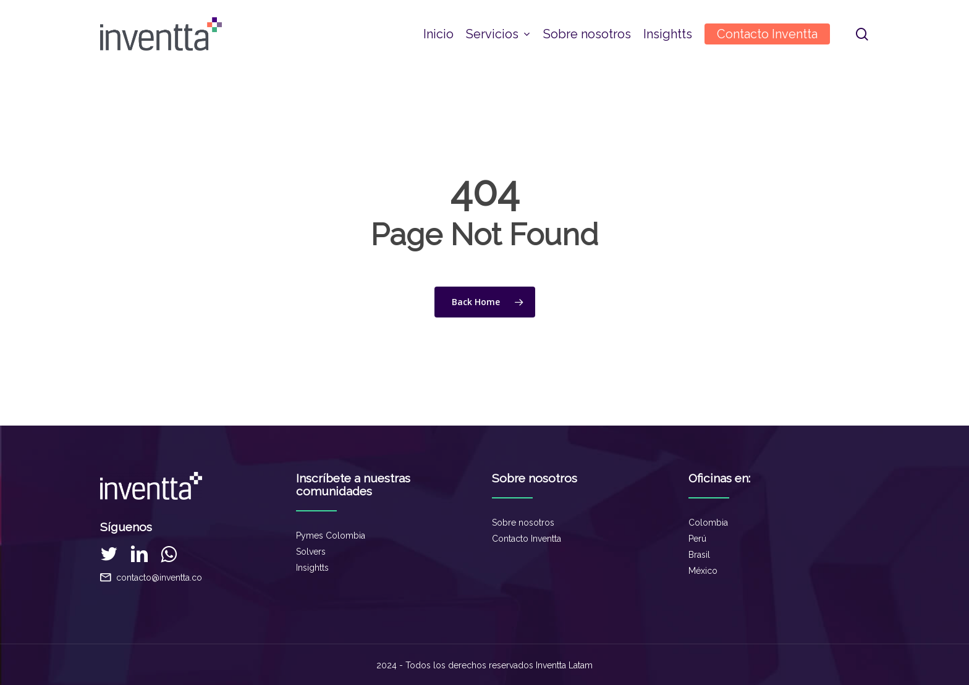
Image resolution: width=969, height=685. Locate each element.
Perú (697, 539)
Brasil (699, 555)
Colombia (708, 522)
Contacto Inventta (526, 539)
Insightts (312, 568)
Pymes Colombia (330, 535)
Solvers (311, 552)
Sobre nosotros (523, 522)
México (702, 571)
